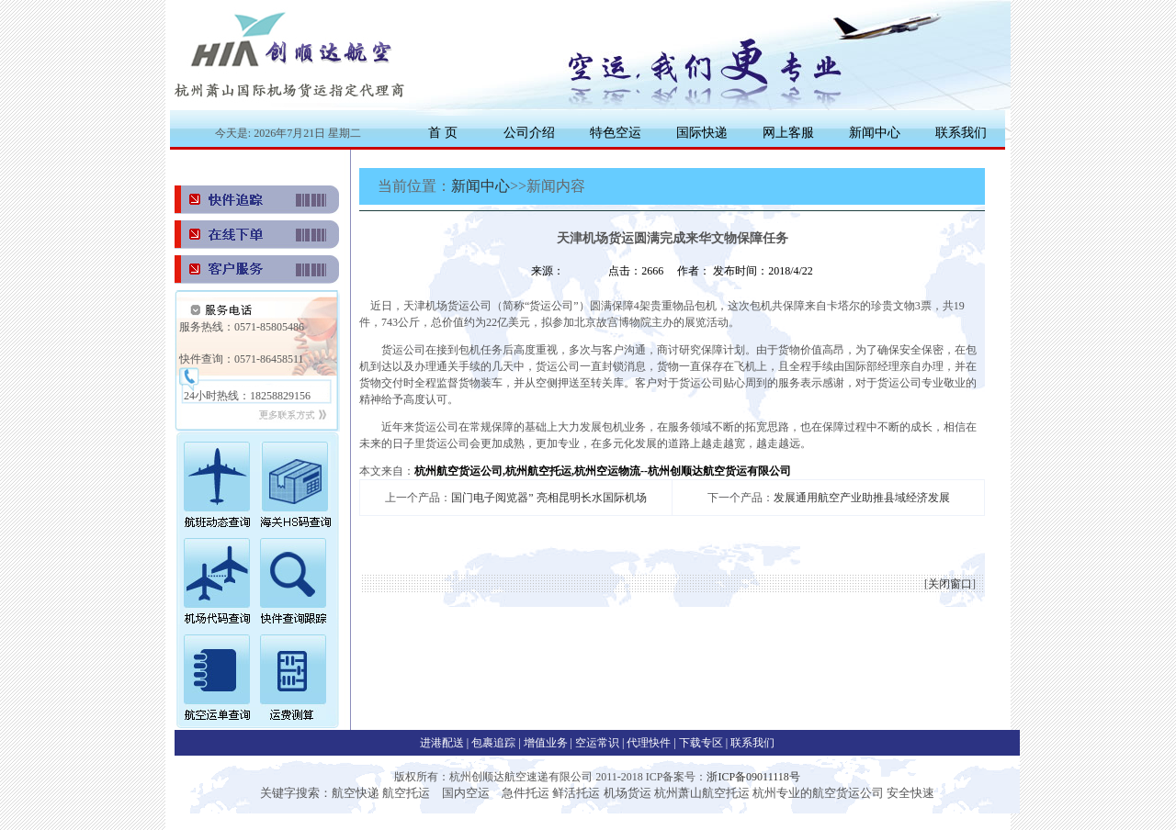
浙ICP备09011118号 (753, 776)
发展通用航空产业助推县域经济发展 (862, 497)
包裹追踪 (494, 742)
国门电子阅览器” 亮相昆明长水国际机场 (548, 497)
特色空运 (615, 132)
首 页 (443, 132)
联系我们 (961, 132)
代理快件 (650, 742)
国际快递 (702, 132)
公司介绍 (529, 132)
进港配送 (443, 742)
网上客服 (788, 132)
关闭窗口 (950, 584)
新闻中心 (874, 132)
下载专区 (702, 742)
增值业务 (546, 742)
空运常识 (598, 742)
